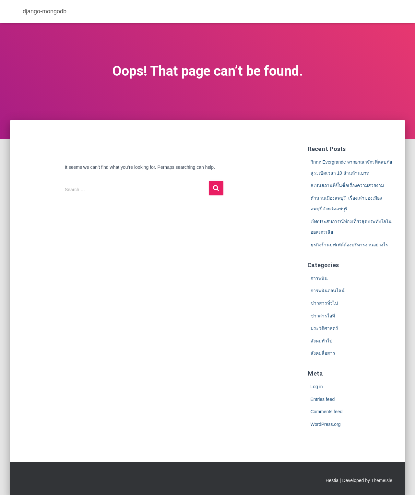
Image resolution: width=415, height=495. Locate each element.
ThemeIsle (381, 480)
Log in (317, 386)
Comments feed (327, 411)
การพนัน (319, 278)
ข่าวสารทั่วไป (324, 303)
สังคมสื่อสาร (323, 353)
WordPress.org (326, 424)
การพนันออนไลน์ (328, 290)
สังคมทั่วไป (321, 340)
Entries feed (323, 399)
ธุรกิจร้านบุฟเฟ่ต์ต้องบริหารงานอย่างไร (350, 244)
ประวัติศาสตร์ (324, 328)
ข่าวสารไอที (323, 315)
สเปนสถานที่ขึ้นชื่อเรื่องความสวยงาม (347, 185)
